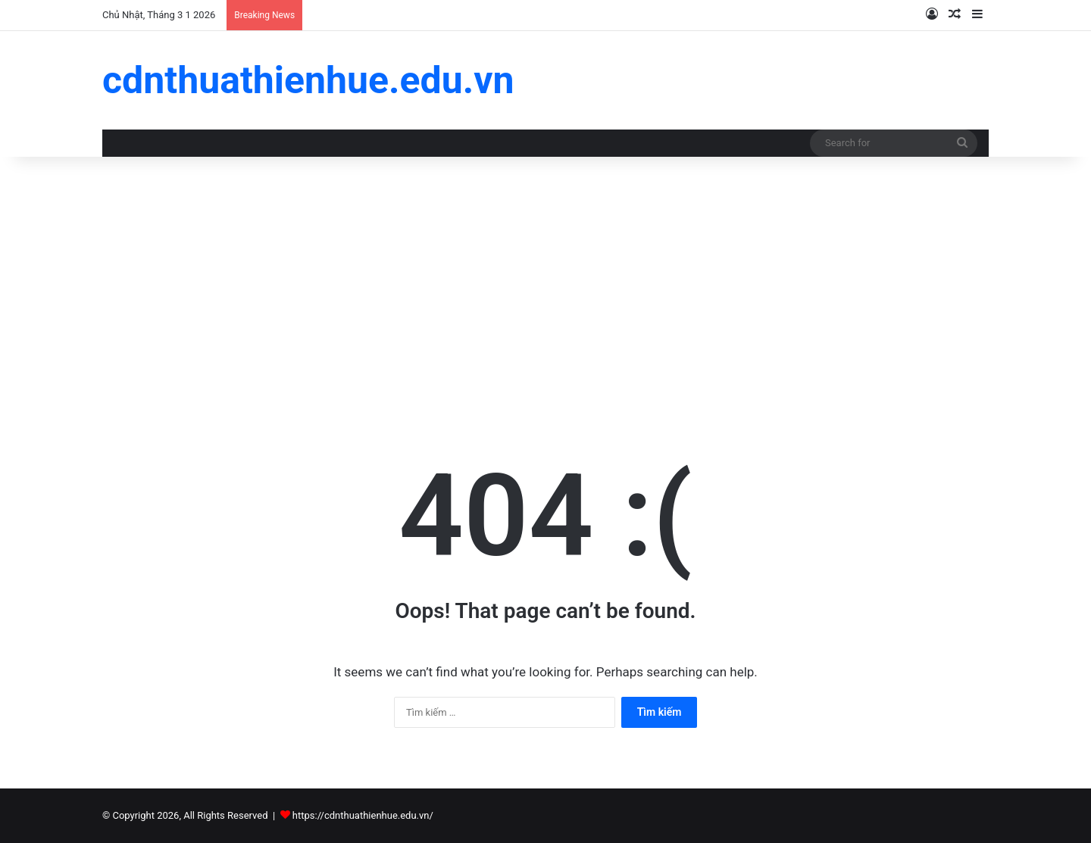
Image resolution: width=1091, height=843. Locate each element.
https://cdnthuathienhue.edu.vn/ (362, 815)
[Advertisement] (545, 286)
